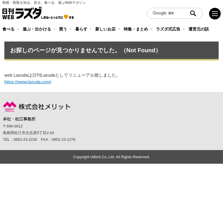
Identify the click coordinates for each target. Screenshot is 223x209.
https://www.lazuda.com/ (27, 81)
